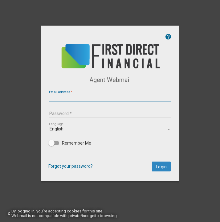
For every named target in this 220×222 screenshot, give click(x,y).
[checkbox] (110, 150)
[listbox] (110, 136)
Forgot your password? (33, 173)
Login (199, 174)
